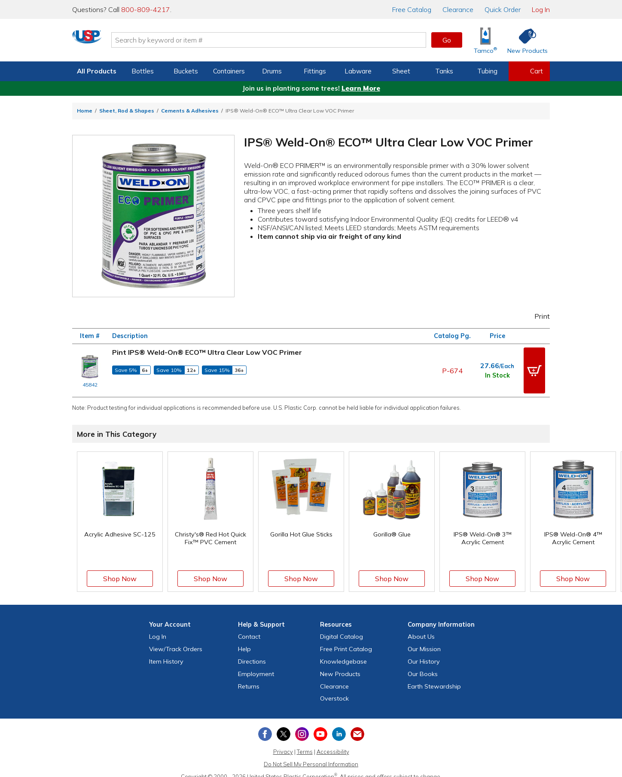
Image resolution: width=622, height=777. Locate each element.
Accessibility (333, 741)
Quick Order (503, 9)
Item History (166, 651)
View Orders (175, 639)
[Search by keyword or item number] (304, 40)
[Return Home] (123, 41)
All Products (96, 71)
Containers (229, 71)
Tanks (444, 71)
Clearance (457, 9)
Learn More (360, 88)
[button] (534, 365)
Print (536, 316)
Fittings (315, 71)
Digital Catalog (341, 627)
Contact (249, 627)
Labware (358, 71)
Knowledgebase (343, 651)
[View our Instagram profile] (302, 724)
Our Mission (424, 639)
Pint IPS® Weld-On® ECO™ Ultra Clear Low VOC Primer (207, 352)
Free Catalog (346, 639)
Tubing (487, 71)
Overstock (334, 689)
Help (244, 639)
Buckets (186, 71)
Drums (272, 71)
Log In (541, 9)
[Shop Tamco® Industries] (485, 40)
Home (84, 110)
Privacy (283, 741)
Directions (252, 651)
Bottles (142, 71)
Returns (248, 676)
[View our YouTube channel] (320, 724)
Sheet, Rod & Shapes (126, 110)
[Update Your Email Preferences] (357, 724)
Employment (256, 664)
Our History (424, 651)
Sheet (401, 71)
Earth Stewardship (434, 676)
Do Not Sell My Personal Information (311, 754)
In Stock (497, 371)
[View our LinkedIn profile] (339, 724)
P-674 (452, 365)
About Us (421, 627)
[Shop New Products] (524, 40)
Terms (305, 741)
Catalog (411, 9)
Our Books (423, 664)
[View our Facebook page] (265, 724)
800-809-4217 (145, 9)
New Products (340, 664)
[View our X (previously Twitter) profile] (283, 724)
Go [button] (446, 40)
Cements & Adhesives (190, 110)
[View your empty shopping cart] (529, 71)
